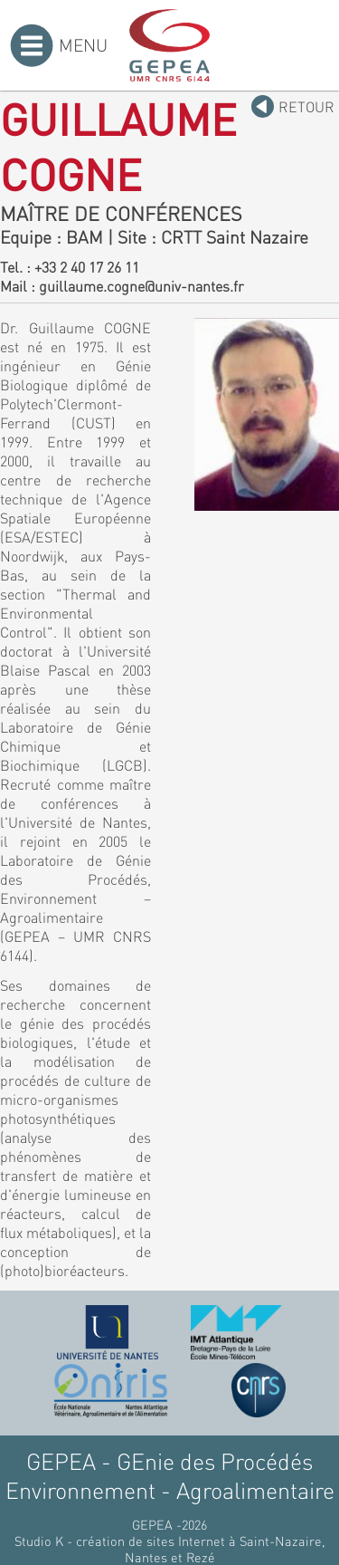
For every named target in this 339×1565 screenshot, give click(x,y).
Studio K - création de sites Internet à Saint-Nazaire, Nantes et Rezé (169, 1548)
